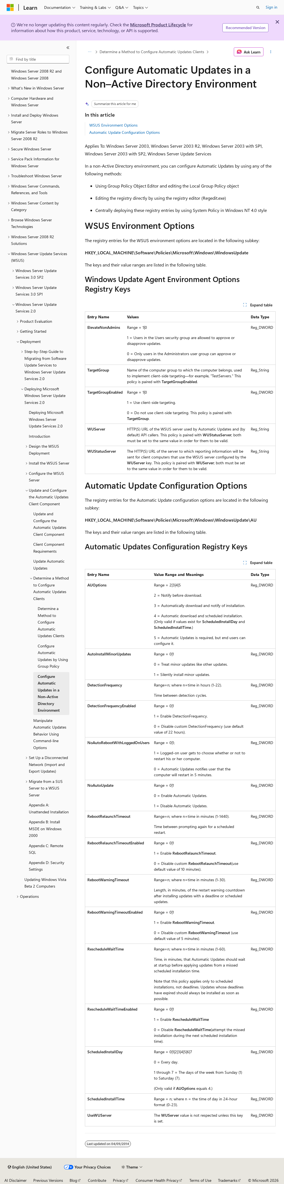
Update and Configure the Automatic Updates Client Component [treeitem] (49, 524)
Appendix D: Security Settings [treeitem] (46, 866)
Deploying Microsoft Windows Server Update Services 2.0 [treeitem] (46, 419)
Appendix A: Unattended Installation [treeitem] (49, 808)
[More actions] (270, 51)
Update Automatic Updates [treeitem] (49, 564)
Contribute (97, 1180)
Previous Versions (48, 1180)
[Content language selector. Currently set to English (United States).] (29, 1167)
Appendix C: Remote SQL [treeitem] (46, 849)
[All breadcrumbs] (90, 51)
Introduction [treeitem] (39, 436)
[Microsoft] (10, 7)
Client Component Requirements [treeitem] (48, 548)
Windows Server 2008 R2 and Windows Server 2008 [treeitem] (36, 74)
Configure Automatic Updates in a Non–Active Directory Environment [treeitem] (49, 693)
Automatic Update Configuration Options (124, 132)
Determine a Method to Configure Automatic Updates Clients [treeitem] (51, 622)
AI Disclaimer (15, 1180)
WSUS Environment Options (113, 125)
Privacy (119, 1180)
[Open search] (257, 7)
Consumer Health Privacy (157, 1180)
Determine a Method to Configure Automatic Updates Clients (152, 51)
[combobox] (38, 59)
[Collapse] (68, 48)
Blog (73, 1180)
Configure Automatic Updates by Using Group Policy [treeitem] (53, 656)
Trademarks (227, 1180)
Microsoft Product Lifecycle (158, 24)
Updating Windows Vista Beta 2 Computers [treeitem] (45, 883)
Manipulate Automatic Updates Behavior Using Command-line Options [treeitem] (49, 734)
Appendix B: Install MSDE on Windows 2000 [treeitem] (45, 828)
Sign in (271, 7)
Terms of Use (200, 1180)
